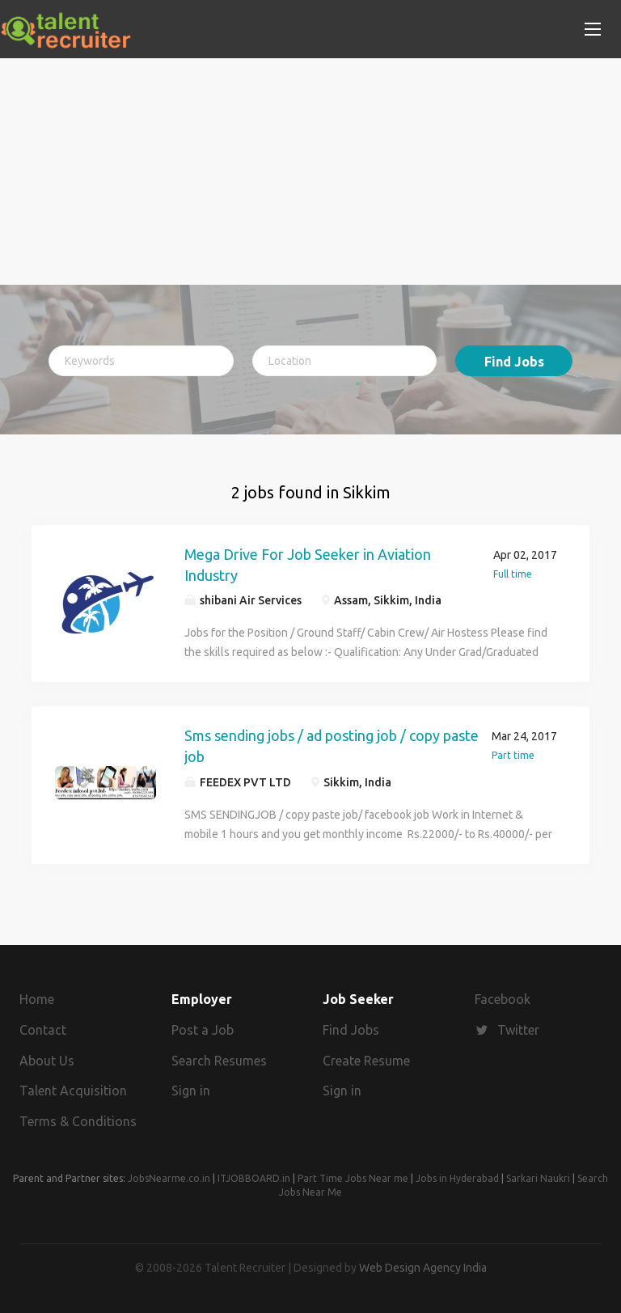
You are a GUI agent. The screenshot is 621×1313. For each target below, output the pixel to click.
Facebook (502, 999)
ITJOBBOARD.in (254, 1178)
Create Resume (366, 1060)
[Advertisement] (310, 171)
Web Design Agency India (423, 1267)
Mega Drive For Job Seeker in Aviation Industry (307, 564)
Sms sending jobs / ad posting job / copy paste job (331, 746)
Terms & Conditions (78, 1121)
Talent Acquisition (73, 1090)
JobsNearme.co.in (169, 1178)
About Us (46, 1060)
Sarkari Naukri (538, 1178)
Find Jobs (514, 361)
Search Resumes (219, 1060)
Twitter (518, 1030)
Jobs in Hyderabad (457, 1178)
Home (36, 999)
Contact (42, 1030)
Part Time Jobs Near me (353, 1178)
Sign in (190, 1090)
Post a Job (202, 1030)
